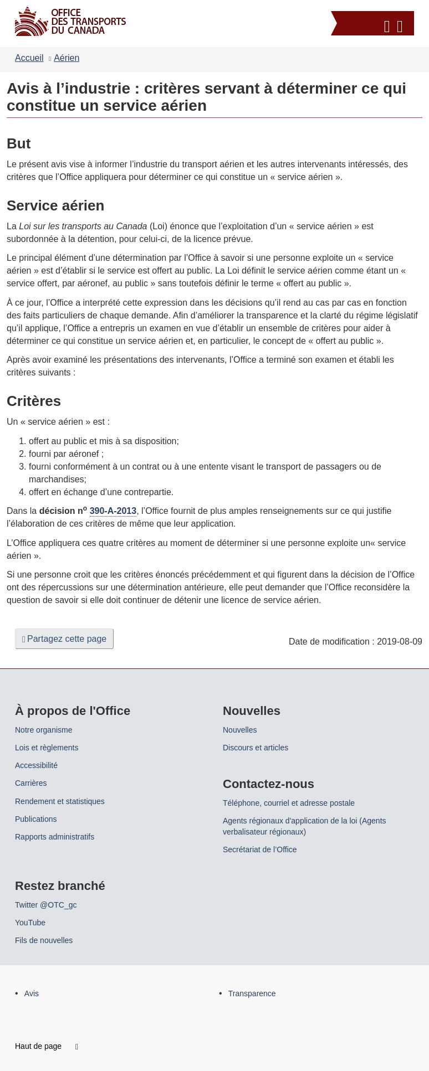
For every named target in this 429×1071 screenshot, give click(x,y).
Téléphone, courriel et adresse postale (289, 803)
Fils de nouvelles (44, 940)
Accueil (29, 58)
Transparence (252, 993)
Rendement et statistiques (60, 801)
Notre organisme (44, 729)
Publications (36, 819)
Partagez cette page (64, 639)
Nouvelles (240, 729)
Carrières (31, 783)
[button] (374, 24)
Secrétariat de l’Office (260, 849)
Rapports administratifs (54, 836)
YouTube (30, 922)
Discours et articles (255, 747)
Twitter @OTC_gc (45, 904)
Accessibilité (36, 765)
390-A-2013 (113, 511)
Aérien (66, 58)
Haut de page (46, 1046)
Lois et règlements (46, 747)
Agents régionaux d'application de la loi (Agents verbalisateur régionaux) (304, 826)
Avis (31, 993)
